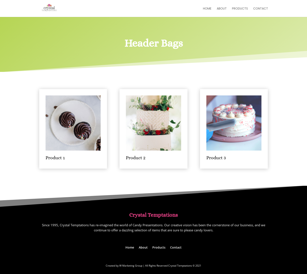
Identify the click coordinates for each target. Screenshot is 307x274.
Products (240, 9)
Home (207, 9)
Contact (260, 9)
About (222, 9)
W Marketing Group (130, 265)
